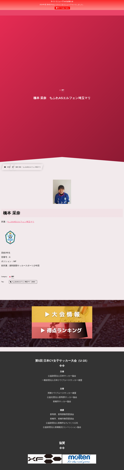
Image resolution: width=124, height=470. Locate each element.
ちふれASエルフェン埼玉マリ (20, 222)
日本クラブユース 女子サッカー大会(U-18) (62, 5)
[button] (117, 3)
